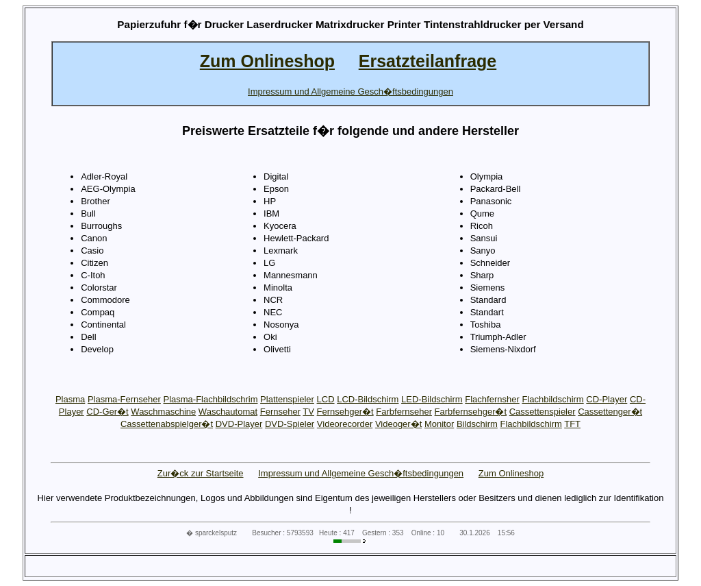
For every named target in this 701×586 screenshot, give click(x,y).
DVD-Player (239, 424)
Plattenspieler (287, 399)
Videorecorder (344, 424)
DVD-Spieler (289, 424)
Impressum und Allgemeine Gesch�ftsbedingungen (360, 473)
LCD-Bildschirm (367, 399)
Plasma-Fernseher (124, 399)
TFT (572, 424)
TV (308, 411)
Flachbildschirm (552, 399)
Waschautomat (228, 411)
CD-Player (606, 399)
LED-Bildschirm (432, 399)
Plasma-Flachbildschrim (211, 399)
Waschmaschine (163, 411)
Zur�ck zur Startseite (200, 473)
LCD (326, 399)
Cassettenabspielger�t (166, 424)
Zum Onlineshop (511, 473)
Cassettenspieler (542, 411)
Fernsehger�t (345, 411)
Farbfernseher (404, 411)
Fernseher (280, 411)
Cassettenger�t (610, 411)
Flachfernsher (492, 399)
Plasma (70, 399)
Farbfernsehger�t (471, 411)
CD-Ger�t (107, 411)
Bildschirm (477, 424)
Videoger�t (398, 424)
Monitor (439, 424)
